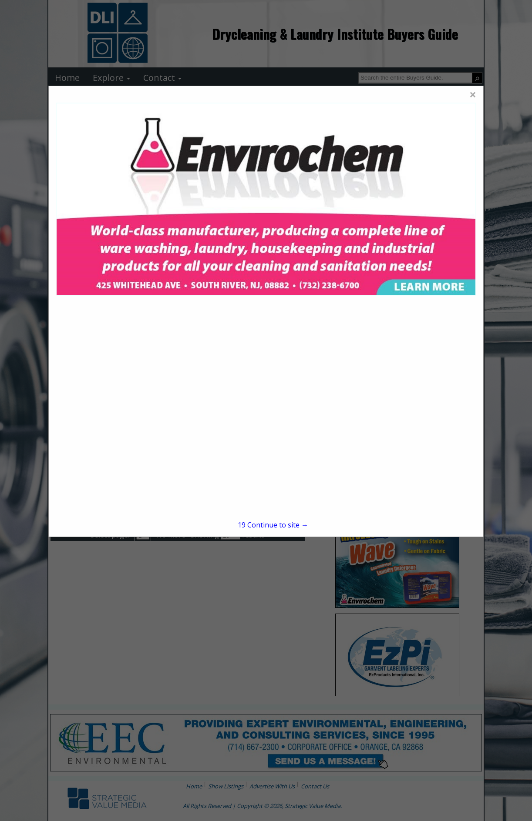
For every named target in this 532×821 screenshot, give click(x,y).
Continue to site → (273, 525)
